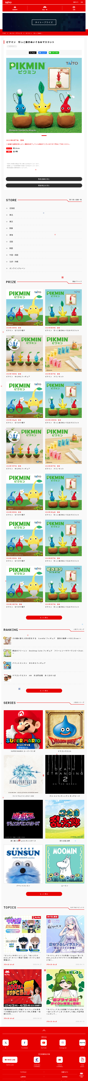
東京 (11, 222)
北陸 (11, 242)
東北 (11, 215)
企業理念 (23, 1077)
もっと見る (44, 617)
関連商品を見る (44, 185)
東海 (11, 235)
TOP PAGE (23, 1072)
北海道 (12, 208)
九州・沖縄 (13, 262)
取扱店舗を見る (44, 179)
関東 (11, 228)
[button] (44, 135)
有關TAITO (75, 2)
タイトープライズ (16, 33)
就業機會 (64, 1077)
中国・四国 (13, 255)
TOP (4, 33)
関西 (11, 248)
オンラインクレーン (17, 268)
